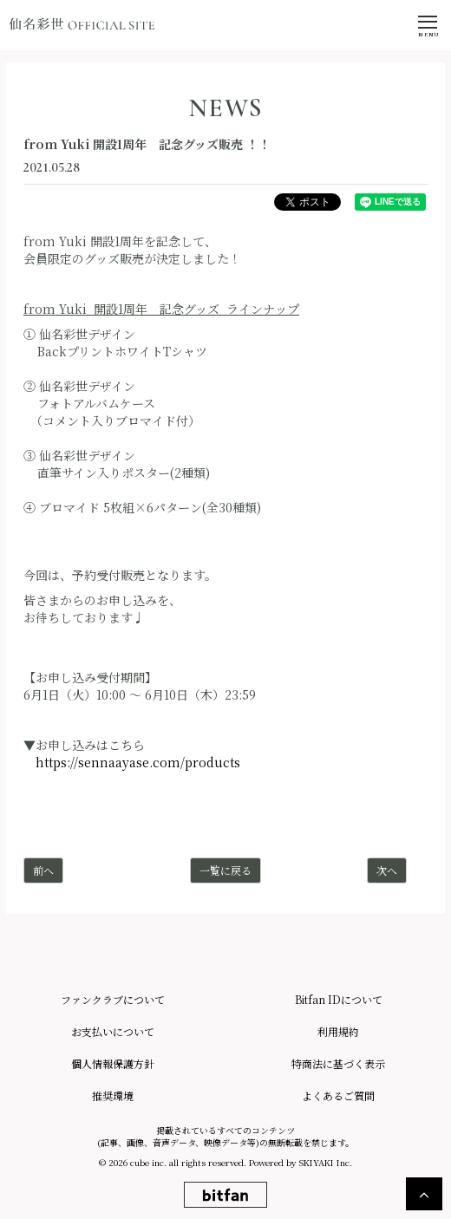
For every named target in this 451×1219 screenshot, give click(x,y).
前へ (43, 870)
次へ (386, 870)
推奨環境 (113, 1095)
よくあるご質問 (338, 1095)
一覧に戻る (225, 870)
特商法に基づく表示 (338, 1063)
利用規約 (338, 1031)
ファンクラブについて (113, 999)
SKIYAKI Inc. (325, 1162)
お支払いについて (112, 1031)
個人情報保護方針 (112, 1063)
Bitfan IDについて (338, 999)
